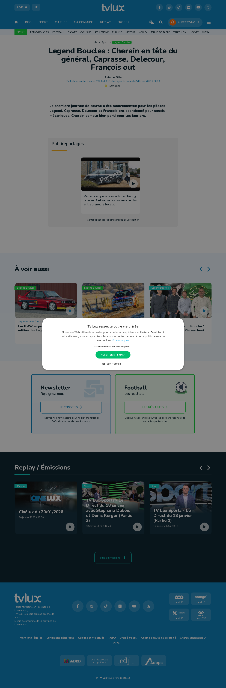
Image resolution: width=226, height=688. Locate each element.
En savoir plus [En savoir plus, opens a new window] (120, 340)
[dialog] (113, 344)
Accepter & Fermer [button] (113, 354)
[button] (113, 346)
